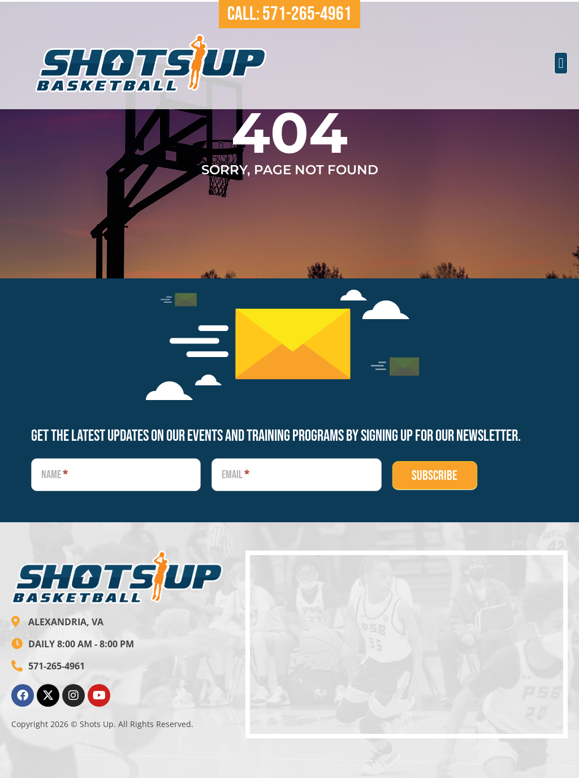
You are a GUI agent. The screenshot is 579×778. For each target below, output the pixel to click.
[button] (561, 63)
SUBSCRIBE (434, 475)
